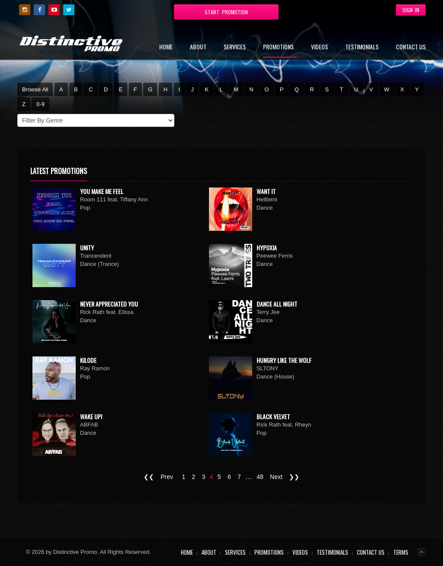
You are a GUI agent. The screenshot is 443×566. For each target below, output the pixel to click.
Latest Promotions (58, 171)
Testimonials (362, 47)
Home (166, 47)
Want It (266, 191)
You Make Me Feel (101, 191)
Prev (167, 476)
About (198, 47)
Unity (87, 247)
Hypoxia (267, 247)
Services (235, 47)
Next (276, 476)
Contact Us (411, 47)
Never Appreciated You (109, 303)
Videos (319, 47)
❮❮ (149, 476)
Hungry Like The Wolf (284, 360)
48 (260, 476)
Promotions (278, 47)
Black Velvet (273, 416)
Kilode (88, 360)
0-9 (40, 104)
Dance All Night (277, 303)
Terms (400, 552)
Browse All (35, 89)
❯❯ (294, 476)
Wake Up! (91, 416)
